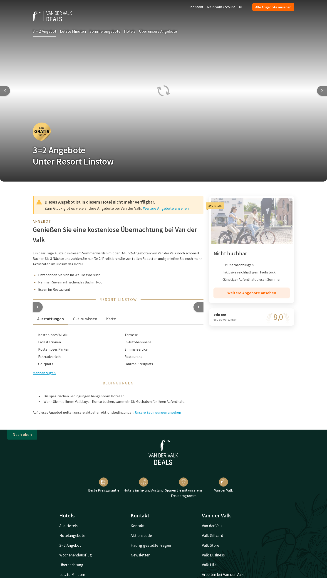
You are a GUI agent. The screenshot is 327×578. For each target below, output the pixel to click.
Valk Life (209, 564)
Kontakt (196, 7)
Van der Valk (223, 484)
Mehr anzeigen (44, 373)
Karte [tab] (111, 318)
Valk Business (213, 555)
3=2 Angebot (70, 545)
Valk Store (210, 545)
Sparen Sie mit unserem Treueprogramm (183, 487)
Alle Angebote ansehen (273, 7)
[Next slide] (322, 91)
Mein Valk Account (221, 7)
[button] (38, 307)
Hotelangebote (72, 535)
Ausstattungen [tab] (50, 318)
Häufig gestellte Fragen (151, 545)
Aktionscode (141, 535)
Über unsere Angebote (158, 31)
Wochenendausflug (75, 555)
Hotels (129, 31)
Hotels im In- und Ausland (144, 484)
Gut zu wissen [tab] (85, 318)
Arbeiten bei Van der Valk (223, 574)
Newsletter (140, 555)
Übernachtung (71, 564)
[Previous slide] (5, 91)
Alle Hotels (68, 525)
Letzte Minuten (73, 31)
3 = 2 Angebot (44, 31)
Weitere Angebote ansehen (166, 208)
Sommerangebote (104, 31)
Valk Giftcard (212, 535)
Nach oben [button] (22, 434)
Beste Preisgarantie (103, 484)
